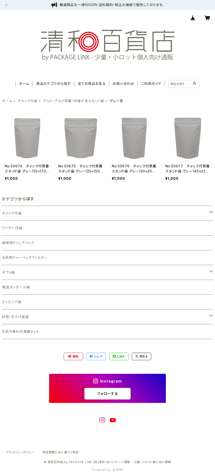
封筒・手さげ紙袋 (15, 317)
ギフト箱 (8, 272)
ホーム (24, 84)
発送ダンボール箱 (16, 287)
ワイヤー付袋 (12, 228)
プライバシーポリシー (20, 452)
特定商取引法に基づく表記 (60, 452)
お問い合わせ (123, 84)
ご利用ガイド (151, 84)
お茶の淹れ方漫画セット (20, 331)
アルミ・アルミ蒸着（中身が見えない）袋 (73, 101)
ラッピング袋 (11, 302)
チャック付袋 (27, 101)
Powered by (107, 470)
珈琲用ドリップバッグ (18, 243)
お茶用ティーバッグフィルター (24, 257)
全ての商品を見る (92, 84)
